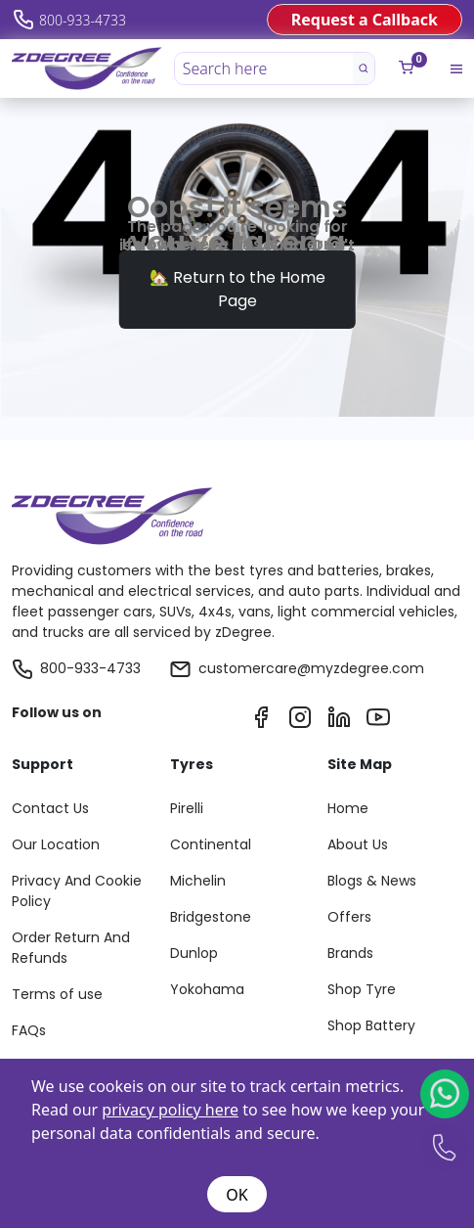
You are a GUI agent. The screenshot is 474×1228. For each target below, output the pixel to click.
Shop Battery (371, 1025)
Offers (349, 917)
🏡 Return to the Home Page (237, 289)
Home (347, 808)
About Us (357, 844)
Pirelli (186, 808)
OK (236, 1194)
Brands (350, 953)
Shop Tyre (361, 989)
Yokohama (207, 989)
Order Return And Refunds (71, 948)
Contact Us (50, 808)
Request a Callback (364, 19)
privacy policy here (170, 1109)
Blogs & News (371, 880)
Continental (210, 844)
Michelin (198, 880)
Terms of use (57, 994)
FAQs (29, 1030)
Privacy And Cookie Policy (77, 891)
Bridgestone (210, 917)
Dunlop (194, 953)
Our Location (56, 844)
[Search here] (264, 68)
